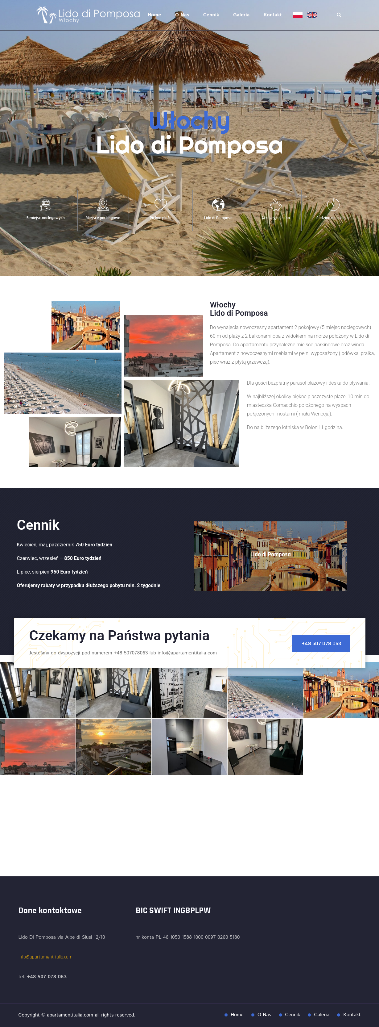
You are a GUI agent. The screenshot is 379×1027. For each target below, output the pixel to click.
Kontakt (273, 15)
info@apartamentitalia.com (45, 957)
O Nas (182, 15)
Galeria (241, 15)
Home (154, 15)
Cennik (211, 15)
